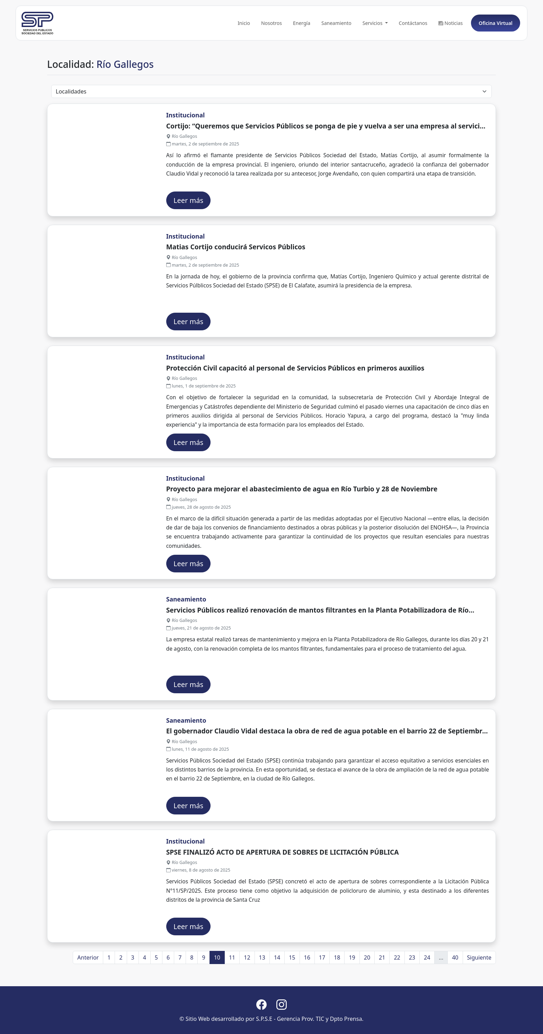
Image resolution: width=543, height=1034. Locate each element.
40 (455, 988)
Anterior (88, 988)
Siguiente (479, 988)
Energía (300, 54)
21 (382, 988)
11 (232, 988)
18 (337, 988)
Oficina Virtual (494, 54)
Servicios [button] (371, 54)
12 (247, 988)
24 (427, 988)
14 (277, 988)
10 (217, 988)
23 (412, 988)
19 (352, 988)
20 (367, 988)
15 (292, 988)
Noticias (449, 54)
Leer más (188, 231)
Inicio (242, 54)
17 (322, 988)
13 (262, 988)
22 (397, 988)
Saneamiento (335, 54)
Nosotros (269, 54)
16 (307, 988)
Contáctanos (411, 54)
